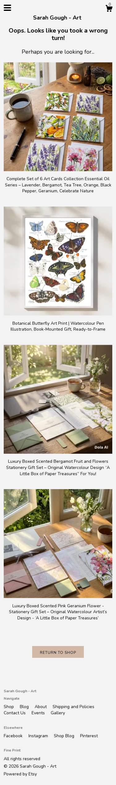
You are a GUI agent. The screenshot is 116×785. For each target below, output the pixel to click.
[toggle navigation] (7, 8)
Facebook (14, 736)
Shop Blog (64, 736)
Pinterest (89, 736)
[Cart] (108, 9)
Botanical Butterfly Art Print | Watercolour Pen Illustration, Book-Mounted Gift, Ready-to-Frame (58, 323)
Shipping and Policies (73, 707)
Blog (25, 707)
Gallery (58, 713)
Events (39, 713)
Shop (9, 707)
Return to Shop (58, 652)
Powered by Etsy (20, 774)
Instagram (38, 736)
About (41, 707)
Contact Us (15, 713)
